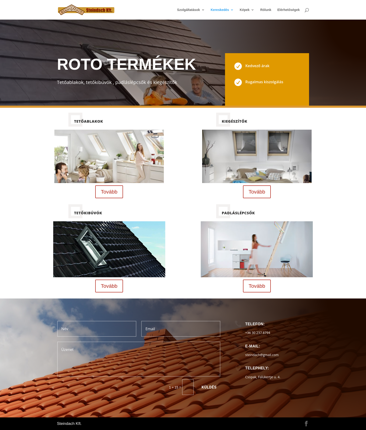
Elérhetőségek (288, 10)
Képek (245, 10)
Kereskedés (220, 10)
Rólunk (265, 10)
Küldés (209, 387)
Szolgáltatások (188, 10)
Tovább (109, 192)
